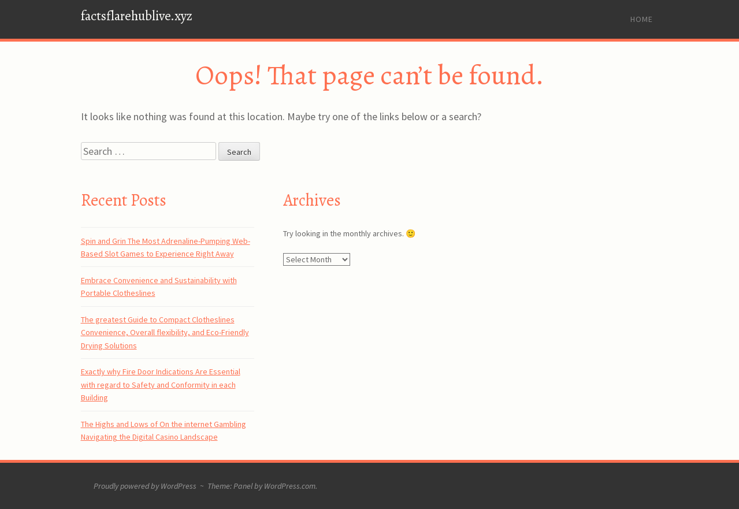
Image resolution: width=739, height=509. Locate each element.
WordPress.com (289, 486)
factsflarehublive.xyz (136, 16)
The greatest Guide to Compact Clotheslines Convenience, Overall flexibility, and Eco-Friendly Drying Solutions (165, 332)
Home (641, 19)
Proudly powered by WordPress (145, 486)
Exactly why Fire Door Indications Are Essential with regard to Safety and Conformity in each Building (160, 384)
